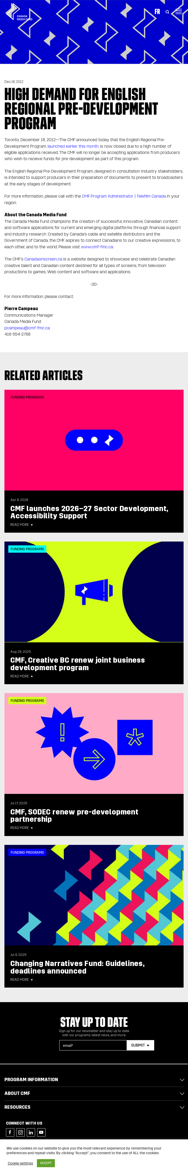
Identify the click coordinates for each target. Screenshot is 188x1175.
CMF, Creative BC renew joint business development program (77, 664)
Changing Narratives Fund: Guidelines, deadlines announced (77, 967)
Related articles (43, 375)
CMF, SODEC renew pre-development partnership (74, 815)
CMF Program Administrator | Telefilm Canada (124, 196)
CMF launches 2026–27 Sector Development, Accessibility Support (89, 512)
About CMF (17, 1093)
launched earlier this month (73, 146)
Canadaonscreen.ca (43, 259)
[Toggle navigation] (179, 11)
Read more (19, 525)
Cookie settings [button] (20, 1163)
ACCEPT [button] (46, 1163)
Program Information (31, 1079)
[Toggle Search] (167, 11)
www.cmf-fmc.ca (97, 247)
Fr (157, 11)
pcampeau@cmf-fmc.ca (27, 328)
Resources (17, 1107)
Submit (138, 1045)
